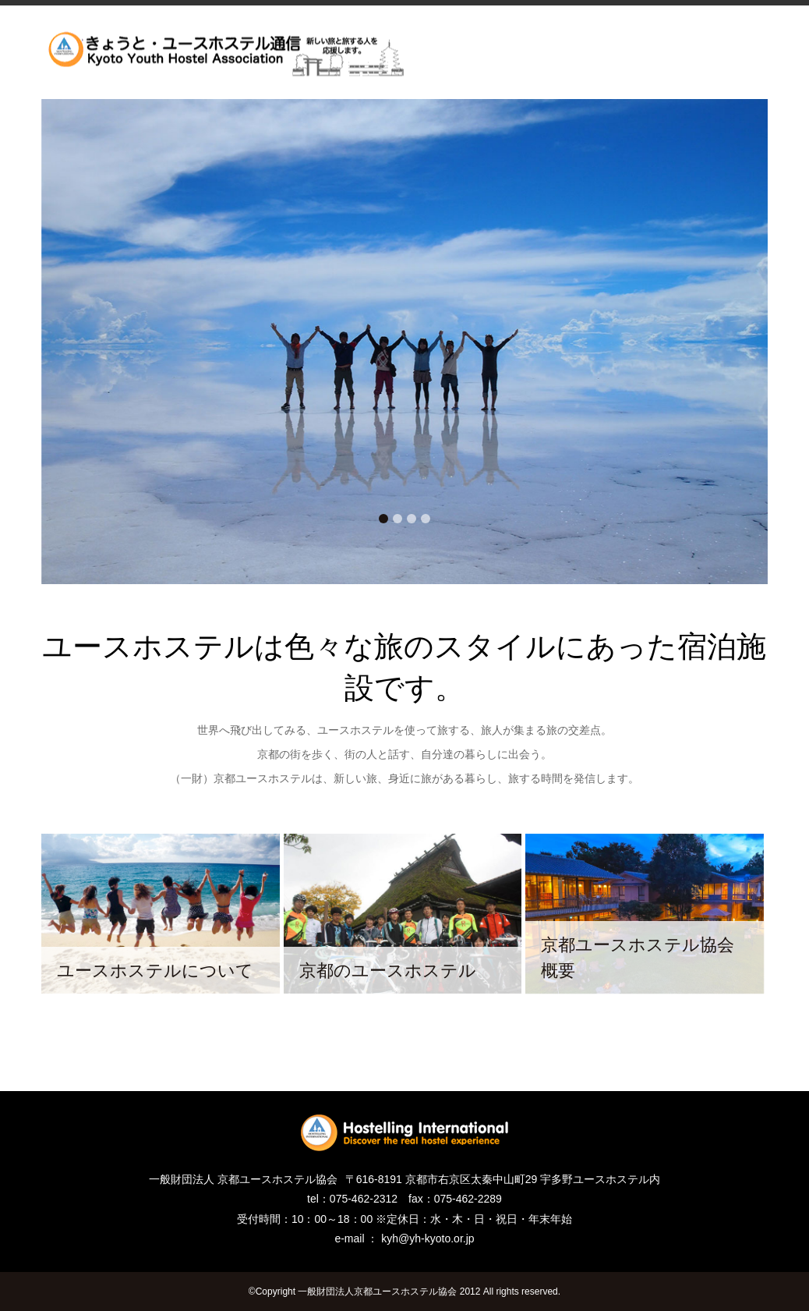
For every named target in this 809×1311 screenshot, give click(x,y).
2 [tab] (397, 518)
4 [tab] (425, 518)
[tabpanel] (404, 341)
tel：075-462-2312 (352, 1198)
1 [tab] (383, 518)
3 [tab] (411, 518)
